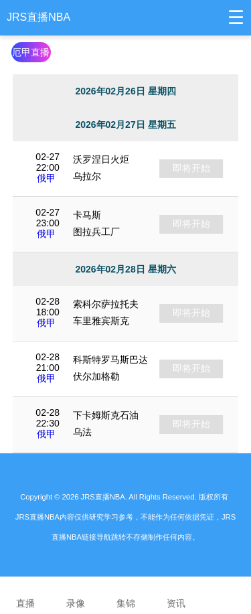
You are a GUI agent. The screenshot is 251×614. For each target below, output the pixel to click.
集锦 (125, 595)
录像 (75, 595)
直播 (25, 595)
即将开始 (191, 168)
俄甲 (46, 178)
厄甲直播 (31, 52)
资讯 (176, 595)
